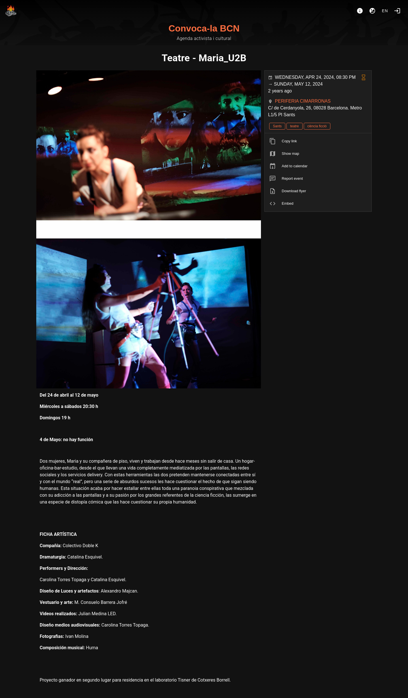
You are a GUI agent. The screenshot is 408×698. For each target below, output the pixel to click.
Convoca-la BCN (204, 28)
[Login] (397, 11)
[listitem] (318, 141)
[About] (360, 11)
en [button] (385, 11)
